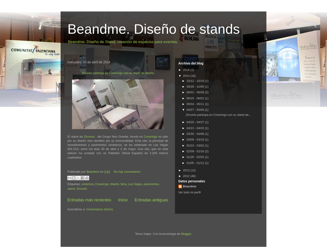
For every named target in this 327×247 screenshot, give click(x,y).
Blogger (186, 234)
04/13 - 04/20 (196, 128)
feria (123, 184)
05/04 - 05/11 (196, 104)
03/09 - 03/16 (196, 139)
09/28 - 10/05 (196, 86)
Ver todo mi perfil (189, 192)
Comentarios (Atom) (99, 209)
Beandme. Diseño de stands (153, 29)
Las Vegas (135, 184)
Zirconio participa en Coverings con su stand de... (218, 115)
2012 (186, 176)
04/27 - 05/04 (196, 109)
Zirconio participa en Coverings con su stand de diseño (118, 73)
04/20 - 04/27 (196, 122)
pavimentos (151, 184)
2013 (186, 170)
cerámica (87, 184)
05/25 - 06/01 (196, 98)
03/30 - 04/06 (196, 134)
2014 (186, 76)
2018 (186, 70)
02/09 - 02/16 (196, 151)
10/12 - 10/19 (196, 81)
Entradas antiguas (151, 200)
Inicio (123, 200)
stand (71, 188)
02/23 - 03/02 (196, 145)
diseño (114, 184)
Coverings (150, 136)
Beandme (189, 186)
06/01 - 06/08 (196, 92)
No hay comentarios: (127, 171)
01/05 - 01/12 (196, 163)
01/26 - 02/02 (196, 157)
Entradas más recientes (89, 200)
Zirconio (88, 136)
